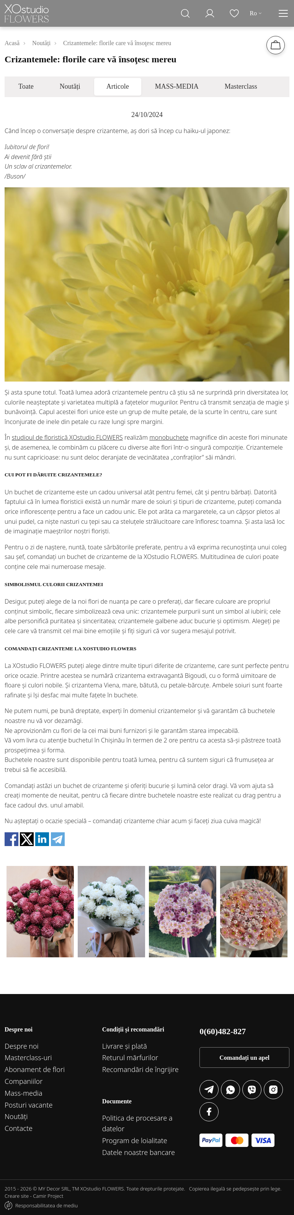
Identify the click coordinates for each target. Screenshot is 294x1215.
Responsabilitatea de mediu (46, 1205)
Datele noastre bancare (138, 1152)
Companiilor (23, 1081)
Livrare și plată (124, 1046)
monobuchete (168, 437)
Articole (117, 86)
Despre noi (22, 1046)
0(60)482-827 (222, 1031)
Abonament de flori (35, 1069)
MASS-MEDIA (177, 86)
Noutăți (70, 86)
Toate (26, 86)
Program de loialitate (134, 1140)
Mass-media (23, 1093)
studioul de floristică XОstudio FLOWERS (67, 437)
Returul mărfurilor (130, 1057)
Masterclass (241, 86)
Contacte (19, 1128)
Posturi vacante (29, 1104)
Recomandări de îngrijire (140, 1069)
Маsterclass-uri (28, 1057)
